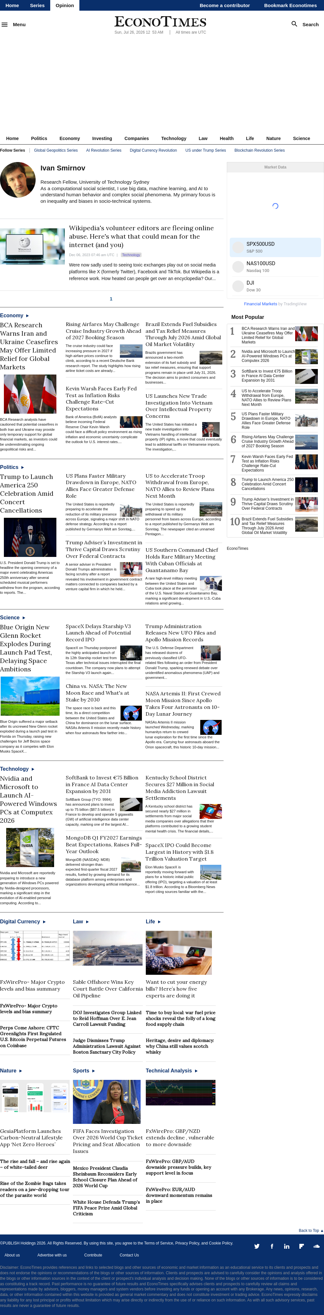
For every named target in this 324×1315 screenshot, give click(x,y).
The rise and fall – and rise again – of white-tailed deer (35, 1164)
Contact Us (129, 1255)
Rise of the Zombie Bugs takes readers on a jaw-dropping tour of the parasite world (34, 1189)
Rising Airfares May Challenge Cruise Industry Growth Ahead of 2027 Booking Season (103, 331)
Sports (84, 1070)
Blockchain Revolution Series (260, 150)
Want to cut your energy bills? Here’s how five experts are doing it (176, 989)
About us (12, 1255)
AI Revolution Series (104, 150)
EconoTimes (237, 548)
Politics (39, 138)
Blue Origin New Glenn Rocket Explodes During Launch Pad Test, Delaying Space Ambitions (26, 648)
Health (227, 138)
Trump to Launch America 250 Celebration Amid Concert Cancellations (26, 493)
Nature (273, 138)
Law (203, 138)
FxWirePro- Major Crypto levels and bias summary (32, 985)
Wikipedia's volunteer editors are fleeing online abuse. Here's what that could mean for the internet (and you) (141, 236)
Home (12, 5)
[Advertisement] (162, 84)
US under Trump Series (205, 150)
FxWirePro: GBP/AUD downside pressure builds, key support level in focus (178, 1167)
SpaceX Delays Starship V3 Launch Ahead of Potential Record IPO (98, 633)
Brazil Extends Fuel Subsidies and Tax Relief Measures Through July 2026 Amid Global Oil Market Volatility (183, 334)
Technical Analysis (172, 1070)
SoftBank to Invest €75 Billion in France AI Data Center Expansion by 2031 (102, 784)
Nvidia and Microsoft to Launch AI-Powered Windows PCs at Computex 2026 (28, 799)
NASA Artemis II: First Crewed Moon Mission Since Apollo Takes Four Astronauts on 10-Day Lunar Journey (183, 703)
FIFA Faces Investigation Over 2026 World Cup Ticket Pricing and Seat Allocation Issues (108, 1141)
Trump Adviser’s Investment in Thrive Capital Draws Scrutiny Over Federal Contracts (104, 549)
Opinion (65, 5)
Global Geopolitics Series (56, 150)
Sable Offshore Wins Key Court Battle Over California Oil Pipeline (108, 989)
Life (250, 138)
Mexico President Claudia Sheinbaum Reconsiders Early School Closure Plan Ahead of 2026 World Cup (105, 1177)
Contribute (93, 1255)
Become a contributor (225, 5)
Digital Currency (23, 921)
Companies (136, 138)
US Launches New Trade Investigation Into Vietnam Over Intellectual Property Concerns (179, 406)
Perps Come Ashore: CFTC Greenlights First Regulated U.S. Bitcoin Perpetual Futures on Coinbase (33, 1037)
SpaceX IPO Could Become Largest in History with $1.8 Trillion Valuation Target (179, 852)
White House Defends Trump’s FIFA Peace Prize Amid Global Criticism (106, 1208)
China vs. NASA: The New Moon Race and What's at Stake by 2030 (97, 693)
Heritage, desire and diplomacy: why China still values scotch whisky (180, 1046)
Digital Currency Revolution (153, 150)
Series (37, 5)
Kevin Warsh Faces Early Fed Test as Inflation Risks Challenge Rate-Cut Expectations (101, 398)
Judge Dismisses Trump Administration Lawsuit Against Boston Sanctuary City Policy (107, 1046)
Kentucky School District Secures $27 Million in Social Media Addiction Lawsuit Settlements (179, 787)
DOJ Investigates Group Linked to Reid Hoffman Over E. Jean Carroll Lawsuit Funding (107, 1018)
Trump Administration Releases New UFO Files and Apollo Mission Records (180, 633)
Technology (174, 138)
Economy (70, 138)
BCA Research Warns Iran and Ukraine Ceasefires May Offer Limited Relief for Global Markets (29, 346)
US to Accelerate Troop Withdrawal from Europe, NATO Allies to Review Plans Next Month (179, 486)
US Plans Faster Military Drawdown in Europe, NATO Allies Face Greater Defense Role (101, 486)
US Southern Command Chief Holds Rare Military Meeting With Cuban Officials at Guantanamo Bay (181, 560)
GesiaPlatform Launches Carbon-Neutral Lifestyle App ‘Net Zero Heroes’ (31, 1138)
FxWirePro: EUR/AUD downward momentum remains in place (179, 1195)
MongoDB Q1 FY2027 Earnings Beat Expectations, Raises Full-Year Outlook (104, 844)
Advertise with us (52, 1255)
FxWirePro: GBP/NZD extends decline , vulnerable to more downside (180, 1138)
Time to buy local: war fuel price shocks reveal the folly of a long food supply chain (180, 1018)
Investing (102, 138)
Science (301, 138)
